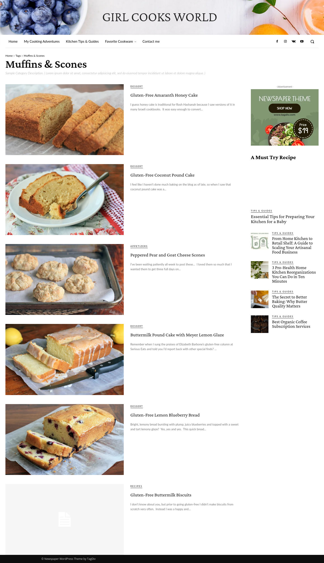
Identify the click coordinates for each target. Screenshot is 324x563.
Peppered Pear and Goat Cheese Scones (186, 257)
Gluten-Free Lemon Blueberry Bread (183, 417)
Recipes (136, 486)
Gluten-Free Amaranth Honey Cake (183, 97)
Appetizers (139, 246)
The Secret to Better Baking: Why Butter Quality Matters (289, 294)
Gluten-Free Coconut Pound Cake (180, 177)
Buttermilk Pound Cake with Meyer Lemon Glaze (181, 337)
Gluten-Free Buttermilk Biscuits (172, 497)
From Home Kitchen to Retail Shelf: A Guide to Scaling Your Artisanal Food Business (291, 243)
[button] (312, 41)
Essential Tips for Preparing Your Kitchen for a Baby (279, 218)
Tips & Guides (261, 210)
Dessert (137, 86)
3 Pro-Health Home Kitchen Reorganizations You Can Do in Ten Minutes (295, 270)
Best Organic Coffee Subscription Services (290, 316)
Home (9, 55)
